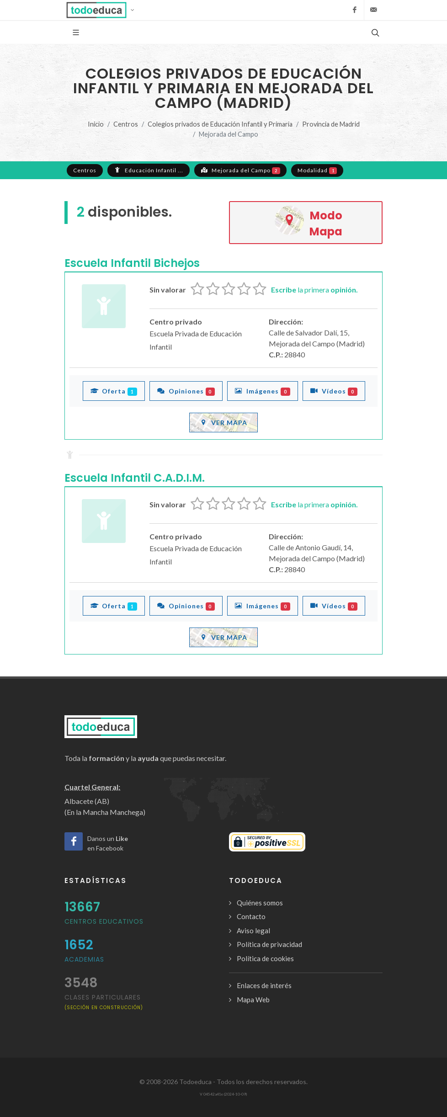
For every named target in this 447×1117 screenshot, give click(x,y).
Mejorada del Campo (240, 170)
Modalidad (317, 170)
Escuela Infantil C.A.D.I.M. (134, 477)
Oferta (113, 390)
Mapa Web (253, 999)
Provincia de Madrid (331, 124)
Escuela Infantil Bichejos (132, 263)
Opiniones (186, 390)
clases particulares (103, 1002)
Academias (84, 959)
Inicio (96, 124)
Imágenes (262, 390)
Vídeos (333, 390)
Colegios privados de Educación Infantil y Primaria (220, 124)
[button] (103, 10)
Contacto (251, 916)
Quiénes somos (260, 903)
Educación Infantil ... (148, 170)
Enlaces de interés (264, 985)
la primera (314, 289)
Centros (125, 124)
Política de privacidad (269, 944)
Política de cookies (265, 958)
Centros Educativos (104, 921)
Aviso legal (253, 930)
